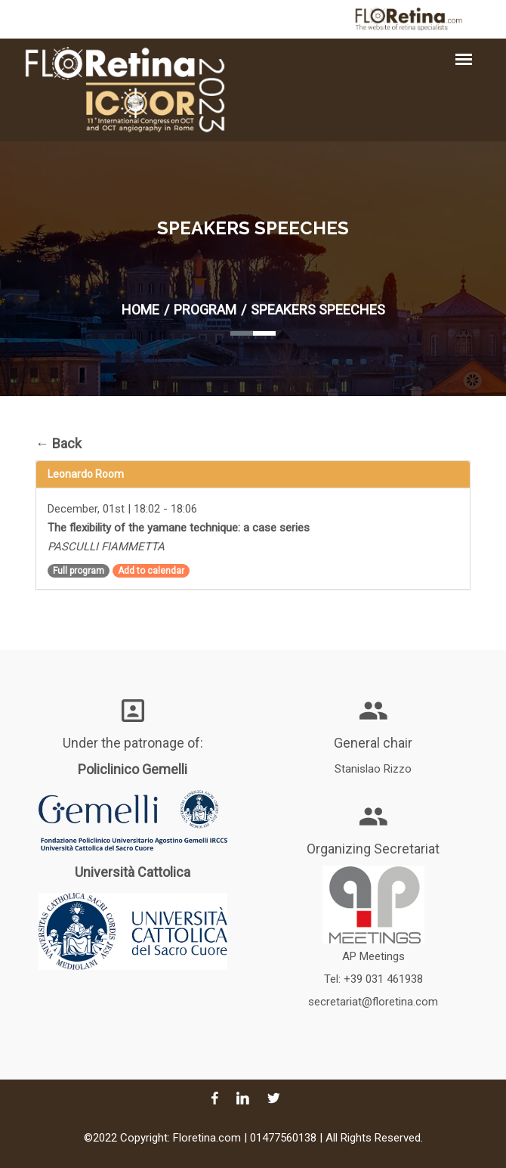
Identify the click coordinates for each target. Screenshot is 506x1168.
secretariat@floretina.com (373, 1001)
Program (205, 310)
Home (140, 310)
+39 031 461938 (383, 979)
